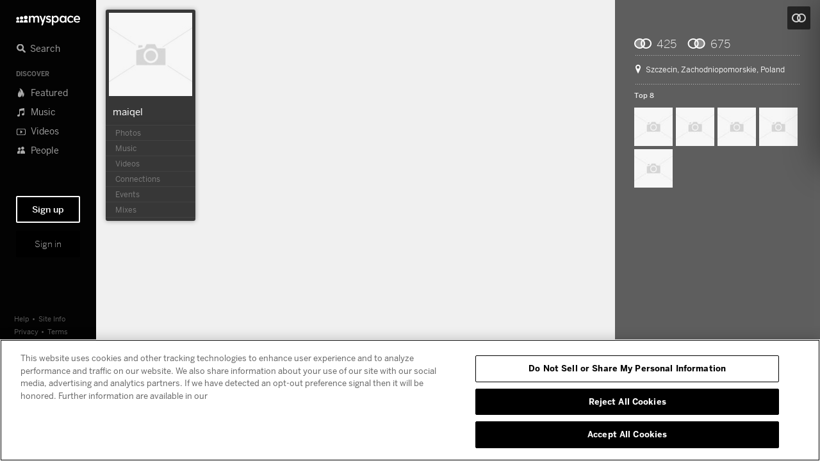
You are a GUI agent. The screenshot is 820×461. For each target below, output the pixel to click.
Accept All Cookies (627, 434)
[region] (410, 400)
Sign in (48, 244)
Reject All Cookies (627, 401)
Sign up (48, 209)
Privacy (26, 331)
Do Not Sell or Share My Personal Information (627, 368)
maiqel (128, 111)
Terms (57, 331)
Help (21, 318)
